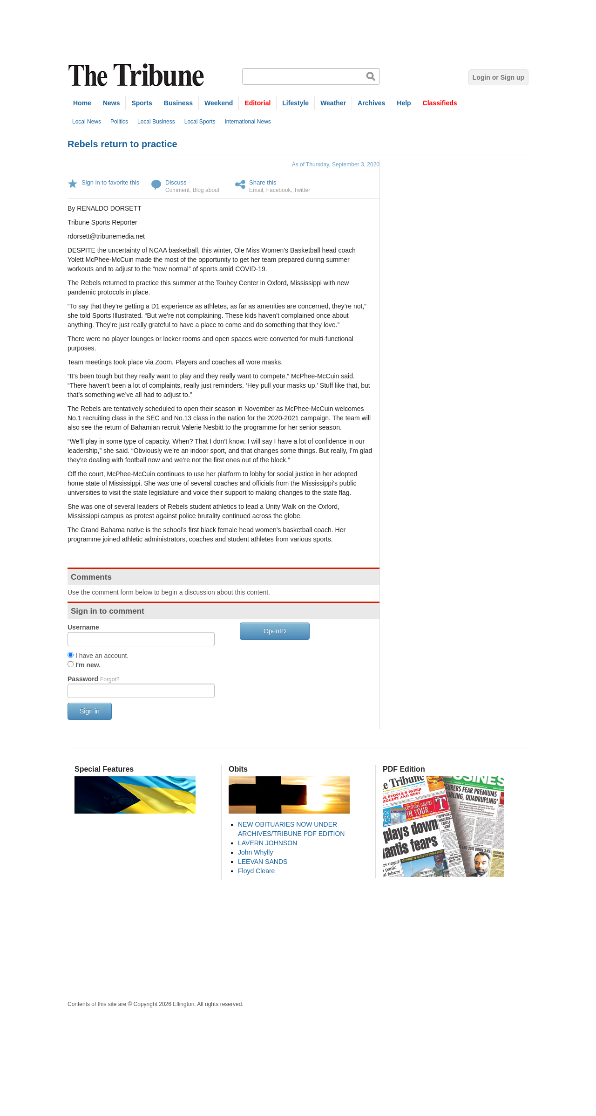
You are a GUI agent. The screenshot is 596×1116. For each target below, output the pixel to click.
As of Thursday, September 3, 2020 (335, 164)
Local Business (156, 121)
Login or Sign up (498, 77)
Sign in (90, 711)
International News (247, 121)
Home (82, 103)
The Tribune (137, 75)
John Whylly (255, 852)
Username (83, 627)
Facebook (278, 190)
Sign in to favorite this (110, 182)
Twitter (302, 190)
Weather (333, 103)
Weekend (218, 103)
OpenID (275, 631)
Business (178, 103)
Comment (177, 190)
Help (404, 103)
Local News (86, 121)
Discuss (176, 182)
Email (256, 190)
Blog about (206, 190)
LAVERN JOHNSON (267, 843)
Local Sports (200, 121)
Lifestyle (295, 103)
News (111, 103)
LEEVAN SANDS (262, 861)
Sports (141, 103)
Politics (119, 121)
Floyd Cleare (256, 871)
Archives (371, 103)
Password (93, 679)
